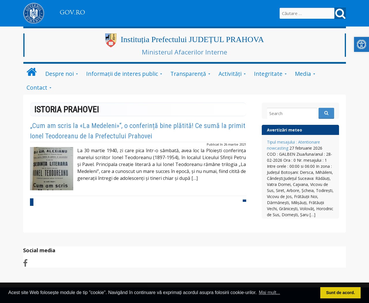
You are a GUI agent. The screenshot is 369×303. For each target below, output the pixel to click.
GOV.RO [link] (72, 12)
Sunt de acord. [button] (340, 292)
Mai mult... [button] (269, 292)
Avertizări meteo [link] (284, 130)
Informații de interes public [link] (122, 74)
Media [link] (303, 74)
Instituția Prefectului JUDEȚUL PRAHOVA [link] (192, 39)
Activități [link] (230, 74)
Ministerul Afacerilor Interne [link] (184, 52)
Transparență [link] (188, 74)
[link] (361, 44)
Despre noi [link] (59, 74)
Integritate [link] (268, 74)
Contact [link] (37, 87)
